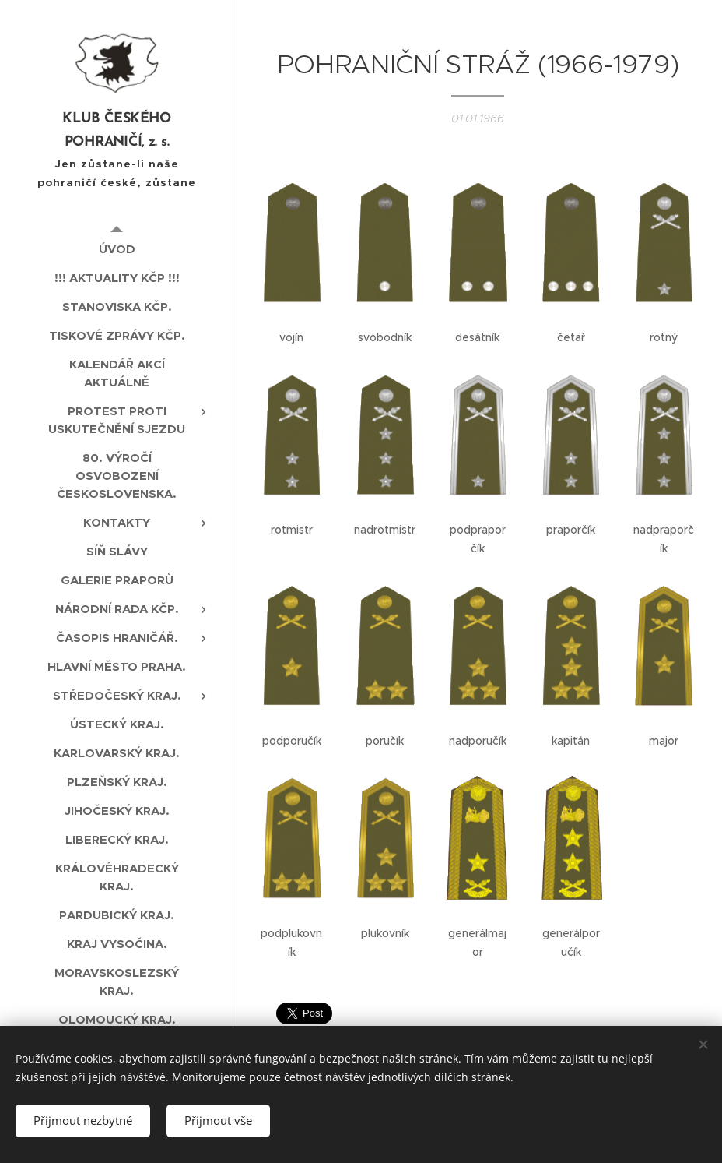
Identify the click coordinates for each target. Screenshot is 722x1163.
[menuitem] (117, 249)
